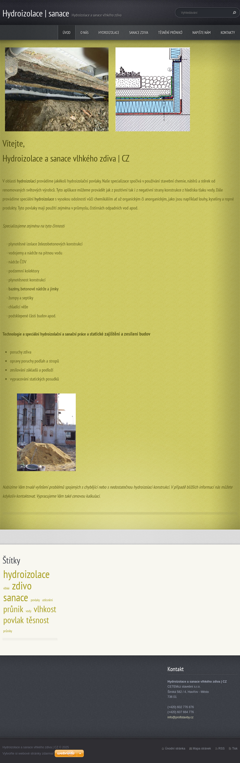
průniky (7, 630)
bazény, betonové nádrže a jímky (33, 289)
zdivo (22, 585)
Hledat (234, 12)
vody (28, 610)
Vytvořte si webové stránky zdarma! (28, 753)
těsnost (37, 620)
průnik (13, 609)
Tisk (235, 748)
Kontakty (228, 32)
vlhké (6, 588)
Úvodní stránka (175, 748)
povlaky (35, 599)
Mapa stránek (202, 748)
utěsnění (47, 599)
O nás (84, 32)
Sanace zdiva (138, 32)
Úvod (66, 32)
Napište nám (201, 32)
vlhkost (45, 609)
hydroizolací (27, 181)
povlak (13, 620)
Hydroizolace (108, 32)
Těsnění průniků (170, 32)
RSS (221, 748)
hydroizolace (44, 199)
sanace (15, 597)
